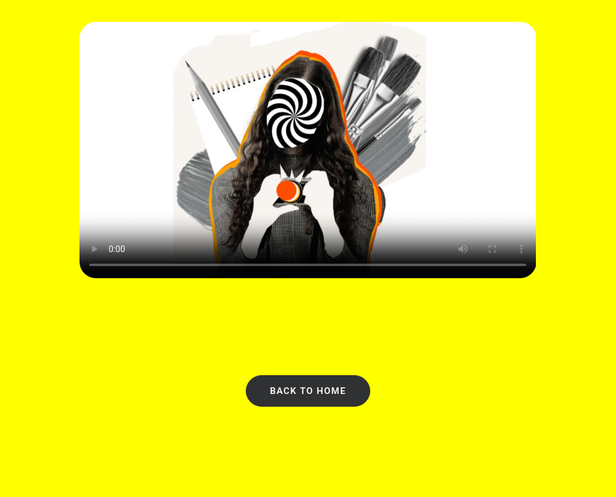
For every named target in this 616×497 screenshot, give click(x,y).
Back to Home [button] (308, 390)
